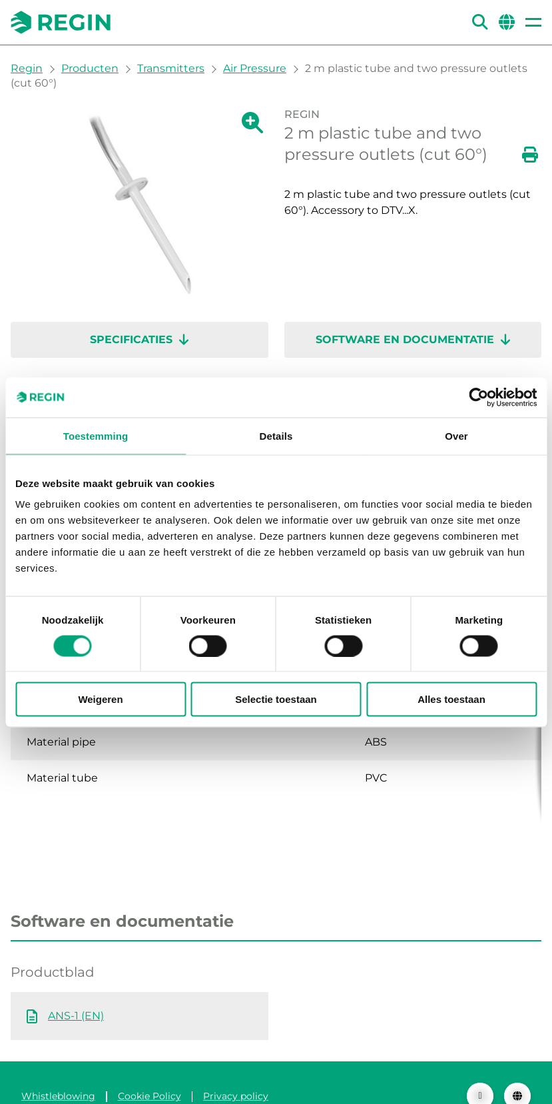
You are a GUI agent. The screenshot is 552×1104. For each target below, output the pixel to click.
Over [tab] (456, 435)
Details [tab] (276, 435)
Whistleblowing (58, 1069)
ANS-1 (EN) (76, 989)
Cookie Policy (149, 1069)
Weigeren (100, 699)
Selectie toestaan (276, 699)
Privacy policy (235, 1069)
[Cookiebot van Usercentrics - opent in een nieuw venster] (478, 397)
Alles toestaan (451, 699)
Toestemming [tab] (96, 435)
